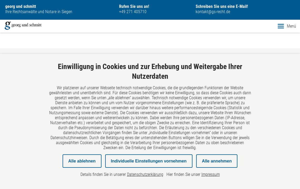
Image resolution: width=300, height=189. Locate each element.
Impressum (210, 174)
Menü (287, 26)
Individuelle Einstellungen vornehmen (149, 161)
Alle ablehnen (82, 161)
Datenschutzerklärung (145, 174)
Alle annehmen (217, 161)
